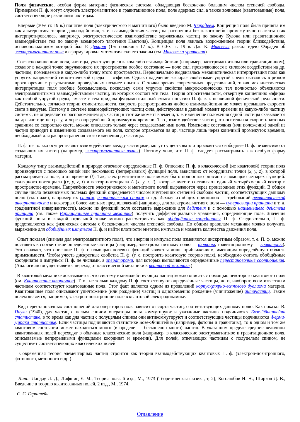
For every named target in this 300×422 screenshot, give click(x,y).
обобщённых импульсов (69, 229)
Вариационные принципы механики (96, 213)
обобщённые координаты (194, 218)
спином (87, 197)
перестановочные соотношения (252, 260)
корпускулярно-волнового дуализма (231, 285)
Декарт (98, 46)
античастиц (257, 291)
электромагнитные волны (112, 150)
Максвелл (220, 46)
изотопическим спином (120, 197)
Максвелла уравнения (184, 51)
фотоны (206, 244)
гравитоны (271, 244)
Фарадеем (204, 25)
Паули (21, 311)
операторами (119, 260)
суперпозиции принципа (249, 202)
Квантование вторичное (49, 280)
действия (196, 208)
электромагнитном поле (39, 51)
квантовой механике (169, 265)
